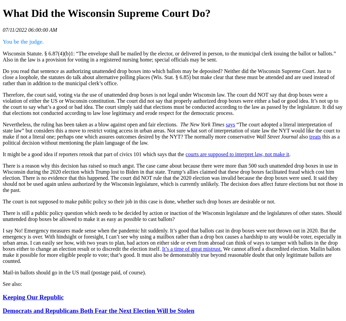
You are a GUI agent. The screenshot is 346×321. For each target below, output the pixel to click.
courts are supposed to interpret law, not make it (237, 154)
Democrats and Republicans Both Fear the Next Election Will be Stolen (98, 310)
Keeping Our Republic (33, 297)
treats (315, 137)
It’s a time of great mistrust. (192, 249)
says (230, 124)
